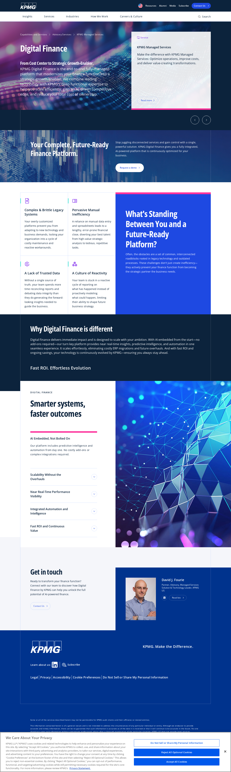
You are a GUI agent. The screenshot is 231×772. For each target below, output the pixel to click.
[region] (115, 752)
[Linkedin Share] (55, 665)
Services (49, 16)
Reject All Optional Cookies (176, 752)
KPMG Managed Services (90, 34)
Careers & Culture (131, 16)
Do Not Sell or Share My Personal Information (135, 677)
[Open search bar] (204, 17)
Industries (72, 16)
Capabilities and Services (33, 34)
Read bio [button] (176, 597)
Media (172, 5)
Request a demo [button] (128, 167)
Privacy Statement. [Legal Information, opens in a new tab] (80, 768)
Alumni (163, 5)
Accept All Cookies (176, 761)
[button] (140, 6)
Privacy (45, 677)
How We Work (99, 16)
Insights (27, 16)
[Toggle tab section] (94, 477)
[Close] (225, 752)
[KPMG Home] (28, 5)
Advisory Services (62, 34)
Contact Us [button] (38, 606)
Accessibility (62, 677)
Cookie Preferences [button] (87, 677)
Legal (34, 677)
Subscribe (184, 5)
